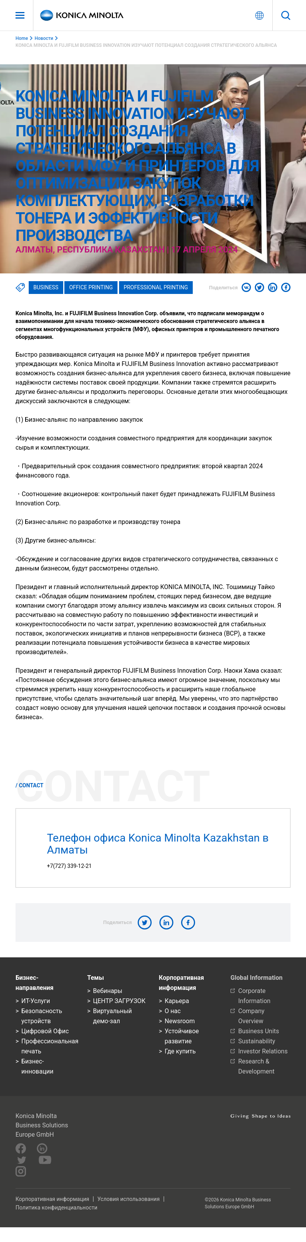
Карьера (177, 1001)
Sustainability (256, 1041)
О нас (173, 1011)
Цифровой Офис (45, 1031)
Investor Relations (262, 1051)
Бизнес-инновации (37, 1066)
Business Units (258, 1031)
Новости (44, 38)
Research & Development (256, 1066)
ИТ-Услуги (35, 1001)
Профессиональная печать (48, 1046)
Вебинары (108, 991)
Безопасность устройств (41, 1016)
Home (22, 38)
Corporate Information (254, 996)
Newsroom (180, 1021)
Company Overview (251, 1016)
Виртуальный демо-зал (112, 1016)
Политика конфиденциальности (56, 1207)
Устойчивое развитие (182, 1036)
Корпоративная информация (52, 1199)
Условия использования (128, 1199)
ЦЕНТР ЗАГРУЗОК (119, 1001)
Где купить (180, 1051)
